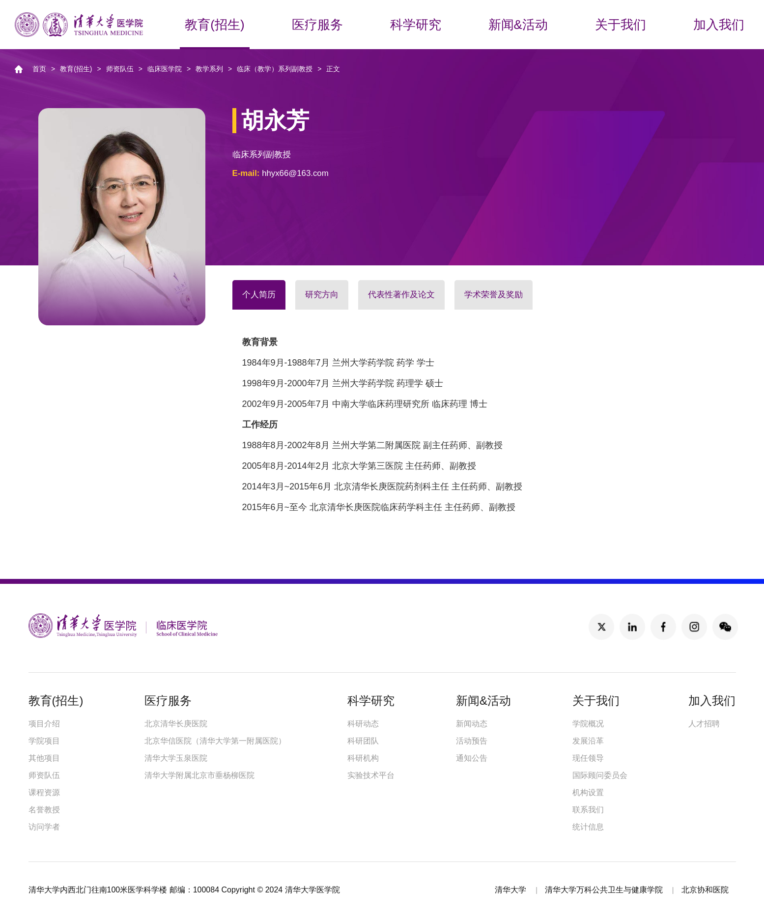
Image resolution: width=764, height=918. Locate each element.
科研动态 (363, 723)
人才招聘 (704, 723)
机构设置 (588, 792)
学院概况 (588, 723)
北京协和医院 (705, 890)
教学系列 (209, 69)
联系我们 (588, 809)
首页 (39, 69)
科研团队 (363, 741)
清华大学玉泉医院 (175, 758)
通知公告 (471, 758)
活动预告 (471, 741)
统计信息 (588, 827)
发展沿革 (588, 741)
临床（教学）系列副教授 (274, 69)
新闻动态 (471, 723)
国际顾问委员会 (599, 775)
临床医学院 (164, 69)
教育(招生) (76, 69)
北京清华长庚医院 (175, 723)
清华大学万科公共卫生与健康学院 (604, 890)
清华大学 (510, 890)
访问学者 (44, 827)
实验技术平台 (371, 775)
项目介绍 (44, 723)
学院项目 (44, 741)
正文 (333, 69)
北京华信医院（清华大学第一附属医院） (215, 741)
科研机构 (363, 758)
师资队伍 (120, 69)
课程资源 (44, 792)
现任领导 (588, 758)
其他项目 (44, 758)
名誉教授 (44, 809)
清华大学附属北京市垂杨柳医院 (199, 775)
